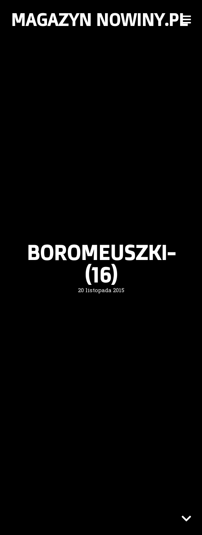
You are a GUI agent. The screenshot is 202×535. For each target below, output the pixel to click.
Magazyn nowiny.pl (99, 19)
